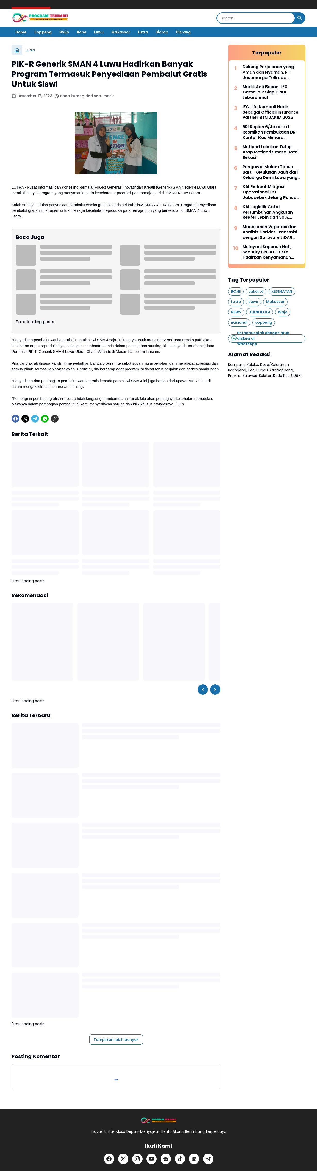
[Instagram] (137, 1159)
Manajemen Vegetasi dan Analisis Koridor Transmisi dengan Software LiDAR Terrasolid (270, 232)
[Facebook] (15, 419)
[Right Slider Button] (215, 689)
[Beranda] (17, 50)
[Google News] (166, 1159)
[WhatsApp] (45, 419)
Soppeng (43, 32)
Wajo (64, 32)
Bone (81, 32)
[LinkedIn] (194, 1159)
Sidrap (162, 32)
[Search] (256, 18)
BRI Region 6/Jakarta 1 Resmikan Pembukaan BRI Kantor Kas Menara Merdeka (269, 132)
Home (21, 32)
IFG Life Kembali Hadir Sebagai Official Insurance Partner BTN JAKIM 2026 (270, 112)
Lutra (143, 32)
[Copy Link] (55, 419)
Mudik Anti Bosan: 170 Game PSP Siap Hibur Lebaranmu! (265, 92)
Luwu (99, 32)
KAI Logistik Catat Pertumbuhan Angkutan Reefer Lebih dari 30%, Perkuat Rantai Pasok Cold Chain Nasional (271, 212)
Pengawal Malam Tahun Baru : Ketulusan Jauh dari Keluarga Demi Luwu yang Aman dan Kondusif (270, 172)
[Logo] (158, 1121)
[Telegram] (35, 419)
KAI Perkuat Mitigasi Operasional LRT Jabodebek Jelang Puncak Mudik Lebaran (271, 192)
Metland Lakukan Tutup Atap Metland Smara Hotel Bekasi (270, 152)
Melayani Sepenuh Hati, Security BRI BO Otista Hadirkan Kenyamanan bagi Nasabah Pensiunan (269, 252)
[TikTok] (180, 1159)
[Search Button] (300, 18)
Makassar (120, 32)
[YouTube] (151, 1159)
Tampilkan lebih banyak (116, 1039)
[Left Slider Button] (203, 689)
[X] (25, 419)
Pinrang (183, 32)
